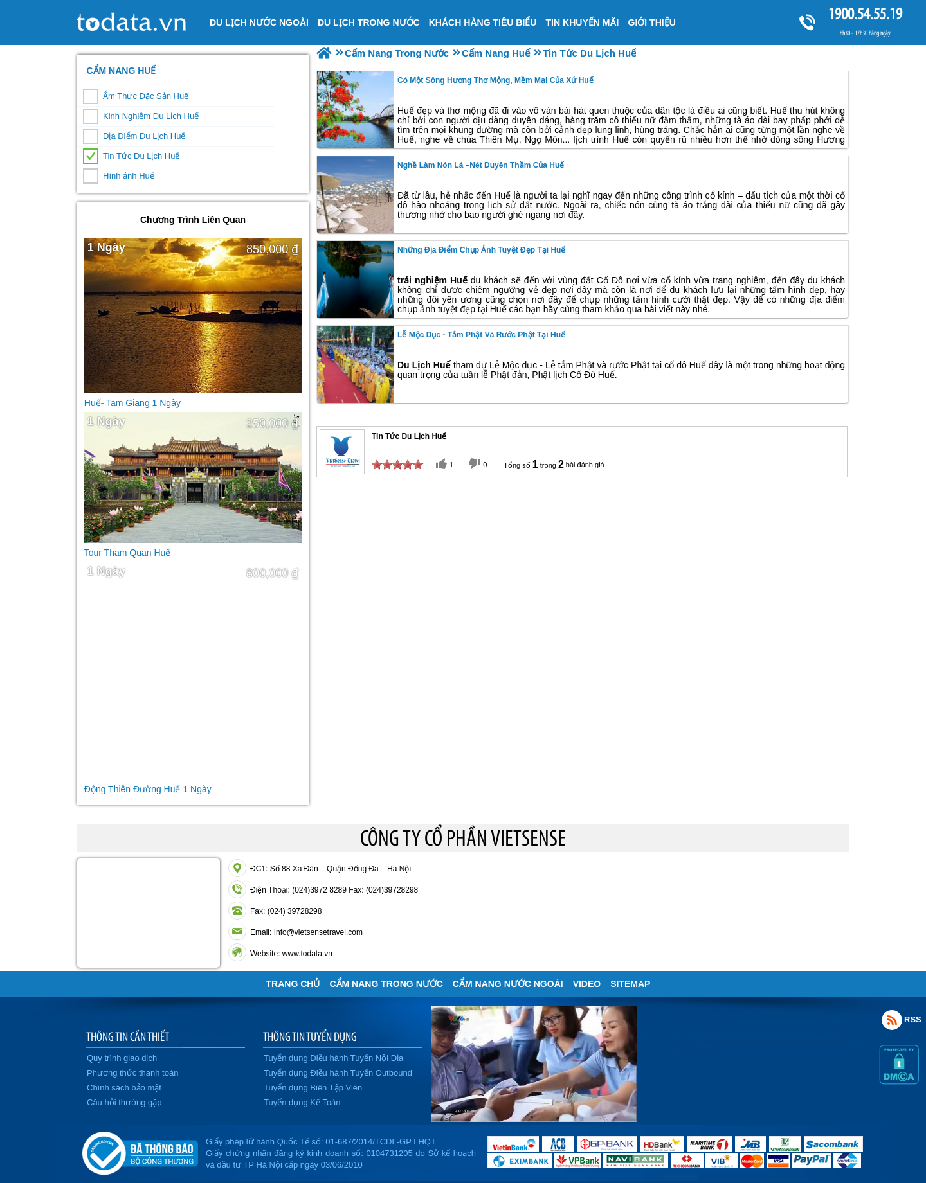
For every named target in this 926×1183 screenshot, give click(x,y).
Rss (892, 1020)
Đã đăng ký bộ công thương (140, 1151)
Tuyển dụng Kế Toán (302, 1102)
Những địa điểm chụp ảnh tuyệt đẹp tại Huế (481, 249)
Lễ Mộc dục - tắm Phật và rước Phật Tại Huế (481, 334)
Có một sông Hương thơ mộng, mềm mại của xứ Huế (495, 80)
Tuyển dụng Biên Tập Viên (313, 1087)
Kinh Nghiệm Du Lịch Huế (151, 116)
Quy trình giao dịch (122, 1058)
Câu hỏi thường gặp (124, 1102)
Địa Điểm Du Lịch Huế (144, 136)
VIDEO (587, 984)
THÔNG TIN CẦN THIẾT (127, 1036)
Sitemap (630, 984)
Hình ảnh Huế (128, 176)
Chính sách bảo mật (124, 1087)
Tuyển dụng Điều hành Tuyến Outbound (338, 1073)
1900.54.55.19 (865, 14)
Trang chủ (293, 984)
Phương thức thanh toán (132, 1073)
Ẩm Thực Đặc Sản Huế (145, 96)
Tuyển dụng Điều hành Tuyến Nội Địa (333, 1058)
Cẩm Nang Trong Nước (385, 984)
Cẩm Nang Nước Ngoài (508, 984)
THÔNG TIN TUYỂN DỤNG (310, 1036)
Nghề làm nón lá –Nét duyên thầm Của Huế (480, 165)
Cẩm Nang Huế (121, 71)
